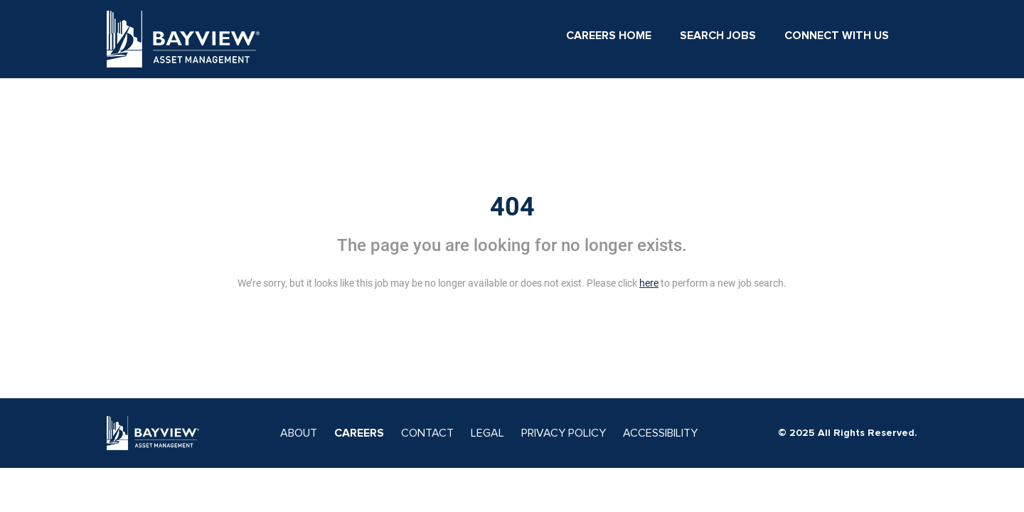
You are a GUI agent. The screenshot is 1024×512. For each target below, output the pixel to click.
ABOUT (298, 433)
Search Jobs (718, 35)
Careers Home (608, 35)
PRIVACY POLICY (563, 433)
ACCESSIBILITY (660, 433)
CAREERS (359, 433)
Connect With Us (836, 35)
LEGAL (487, 433)
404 (512, 207)
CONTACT (427, 433)
